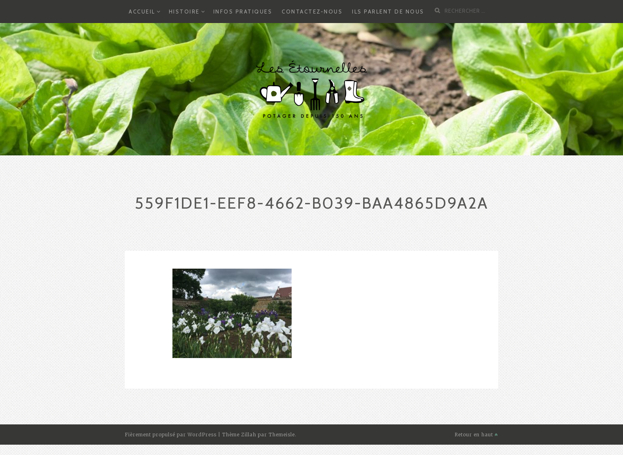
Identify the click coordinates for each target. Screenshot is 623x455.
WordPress (202, 435)
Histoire (184, 11)
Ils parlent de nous (388, 11)
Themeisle (282, 435)
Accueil (142, 11)
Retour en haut (476, 435)
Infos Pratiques (243, 11)
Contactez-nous (312, 11)
